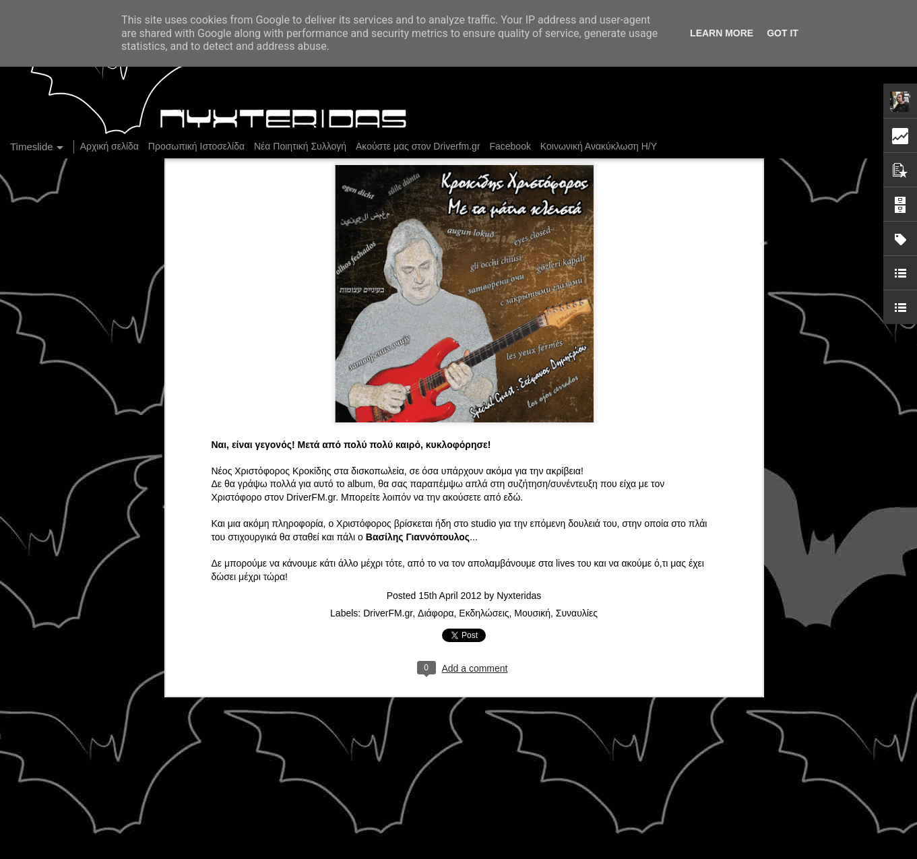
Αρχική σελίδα (109, 146)
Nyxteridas (519, 544)
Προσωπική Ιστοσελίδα (196, 146)
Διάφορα (435, 561)
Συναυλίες (577, 561)
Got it (782, 33)
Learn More (721, 33)
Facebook (509, 146)
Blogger (591, 852)
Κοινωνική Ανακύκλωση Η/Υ (598, 146)
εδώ (511, 446)
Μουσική (532, 561)
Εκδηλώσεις (484, 561)
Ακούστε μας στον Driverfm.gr (418, 146)
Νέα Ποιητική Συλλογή (300, 146)
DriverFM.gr (311, 446)
